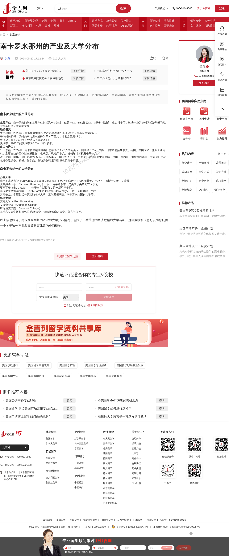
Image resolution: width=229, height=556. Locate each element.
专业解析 (204, 180)
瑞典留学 (107, 468)
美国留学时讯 (36, 376)
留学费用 (186, 162)
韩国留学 (79, 468)
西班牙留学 (108, 443)
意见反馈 (136, 448)
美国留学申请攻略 (38, 365)
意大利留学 (108, 438)
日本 (62, 20)
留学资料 (154, 20)
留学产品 (97, 20)
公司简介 (136, 438)
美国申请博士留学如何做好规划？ (28, 416)
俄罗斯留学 (108, 498)
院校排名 (126, 20)
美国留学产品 (67, 365)
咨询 (69, 400)
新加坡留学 (80, 438)
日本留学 (79, 463)
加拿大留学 (51, 443)
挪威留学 (107, 463)
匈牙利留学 (108, 488)
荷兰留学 (107, 478)
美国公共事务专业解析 (21, 400)
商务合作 (136, 458)
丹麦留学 (107, 448)
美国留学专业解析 (96, 365)
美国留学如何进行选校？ (114, 408)
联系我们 (136, 443)
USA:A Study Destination (173, 520)
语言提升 (169, 20)
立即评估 (108, 297)
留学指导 (219, 189)
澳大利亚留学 (53, 477)
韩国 (38, 25)
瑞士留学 (107, 483)
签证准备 (169, 25)
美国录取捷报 (10, 365)
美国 (53, 20)
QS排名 (203, 189)
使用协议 (136, 463)
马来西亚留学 (81, 443)
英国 (44, 20)
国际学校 (97, 25)
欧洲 (47, 25)
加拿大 (72, 20)
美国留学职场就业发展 (130, 365)
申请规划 (186, 189)
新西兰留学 (51, 482)
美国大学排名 (88, 376)
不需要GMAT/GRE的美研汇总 (118, 400)
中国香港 (79, 482)
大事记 (135, 453)
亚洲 (56, 25)
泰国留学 (79, 448)
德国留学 (107, 458)
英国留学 (50, 458)
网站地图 (136, 473)
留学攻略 (15, 20)
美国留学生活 (10, 376)
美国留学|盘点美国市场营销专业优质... (32, 408)
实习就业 (195, 25)
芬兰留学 (107, 473)
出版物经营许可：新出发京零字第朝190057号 (176, 527)
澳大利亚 (27, 25)
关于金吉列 (203, 8)
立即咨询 (97, 256)
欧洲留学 (151, 520)
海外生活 (210, 20)
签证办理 (221, 171)
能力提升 (154, 25)
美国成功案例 (114, 376)
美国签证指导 (62, 376)
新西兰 (14, 25)
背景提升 (221, 162)
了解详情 (78, 70)
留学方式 (204, 171)
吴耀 (5, 58)
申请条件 (204, 162)
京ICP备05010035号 (95, 527)
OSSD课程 (127, 25)
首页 (2, 34)
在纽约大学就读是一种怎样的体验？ (122, 416)
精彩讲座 (111, 25)
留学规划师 (31, 20)
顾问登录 (136, 478)
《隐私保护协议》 (95, 305)
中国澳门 (79, 487)
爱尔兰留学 (51, 463)
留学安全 (195, 20)
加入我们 (136, 483)
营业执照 (136, 468)
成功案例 (111, 20)
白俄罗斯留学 (110, 503)
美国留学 (50, 438)
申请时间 (186, 180)
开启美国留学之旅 (67, 256)
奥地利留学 (108, 493)
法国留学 (107, 453)
